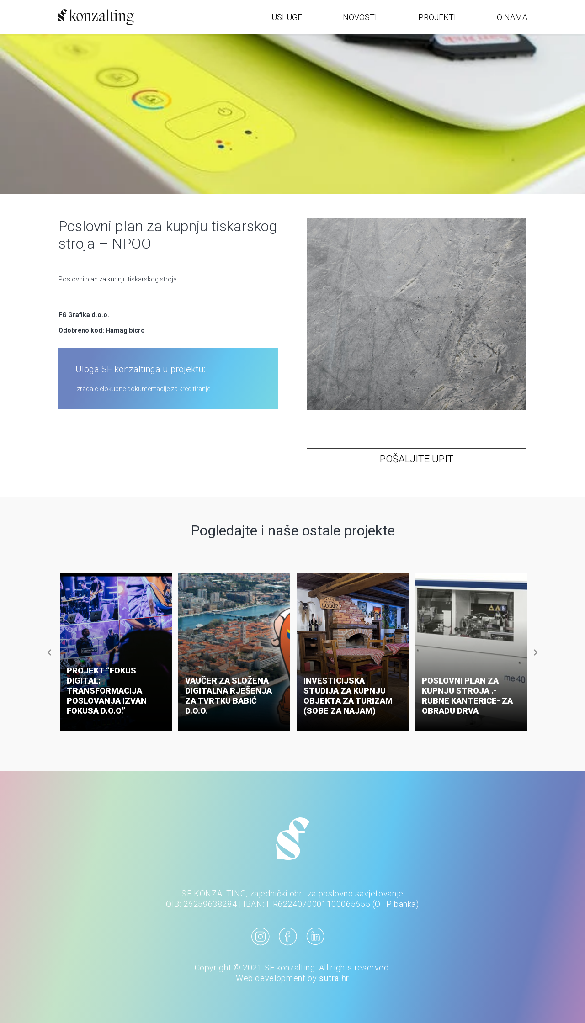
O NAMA (512, 17)
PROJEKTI (437, 17)
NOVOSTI (360, 17)
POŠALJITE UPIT (416, 459)
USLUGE (286, 17)
